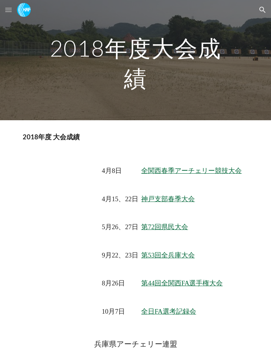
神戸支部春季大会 (168, 199)
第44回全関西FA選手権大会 (182, 283)
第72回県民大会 (164, 227)
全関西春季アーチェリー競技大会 (191, 170)
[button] (8, 9)
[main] (135, 60)
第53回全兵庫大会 (168, 255)
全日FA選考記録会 (168, 311)
